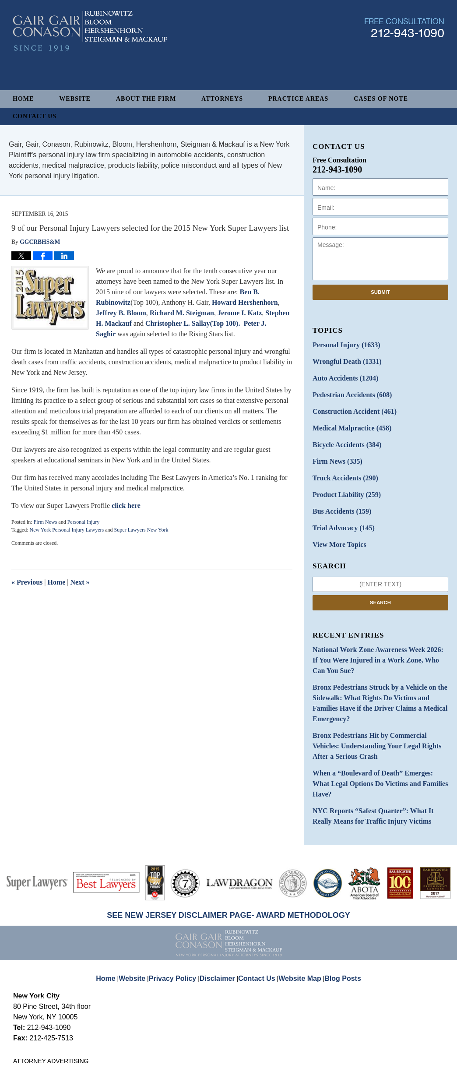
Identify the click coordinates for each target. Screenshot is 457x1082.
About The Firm (146, 98)
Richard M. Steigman (182, 313)
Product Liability (343, 482)
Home (23, 98)
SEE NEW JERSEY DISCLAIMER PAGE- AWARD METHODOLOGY (228, 850)
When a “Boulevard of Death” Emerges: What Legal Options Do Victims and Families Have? (373, 729)
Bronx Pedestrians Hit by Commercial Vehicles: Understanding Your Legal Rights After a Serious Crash (377, 699)
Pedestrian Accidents (347, 390)
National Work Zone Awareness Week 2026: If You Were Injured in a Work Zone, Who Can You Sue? (378, 637)
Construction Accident (349, 405)
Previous (26, 582)
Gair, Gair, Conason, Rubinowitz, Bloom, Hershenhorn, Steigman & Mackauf (157, 1065)
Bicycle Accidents (343, 436)
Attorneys (222, 98)
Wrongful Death (343, 359)
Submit (380, 292)
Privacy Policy (179, 907)
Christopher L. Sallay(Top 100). (192, 323)
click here (126, 505)
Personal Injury (83, 522)
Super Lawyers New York (141, 530)
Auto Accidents (341, 375)
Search (380, 585)
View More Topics (336, 528)
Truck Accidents (341, 467)
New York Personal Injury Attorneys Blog (90, 62)
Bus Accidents (338, 497)
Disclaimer (220, 907)
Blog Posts (337, 907)
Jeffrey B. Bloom (121, 313)
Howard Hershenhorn (245, 302)
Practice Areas (298, 98)
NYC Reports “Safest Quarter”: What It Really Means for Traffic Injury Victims (375, 753)
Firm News (45, 522)
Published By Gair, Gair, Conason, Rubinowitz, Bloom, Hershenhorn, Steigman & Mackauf (404, 58)
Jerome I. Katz (240, 313)
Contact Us (34, 116)
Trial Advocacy (340, 513)
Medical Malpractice (347, 421)
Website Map (298, 907)
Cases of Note (381, 98)
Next (80, 582)
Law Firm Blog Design (402, 1065)
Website (75, 98)
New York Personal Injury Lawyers (66, 530)
